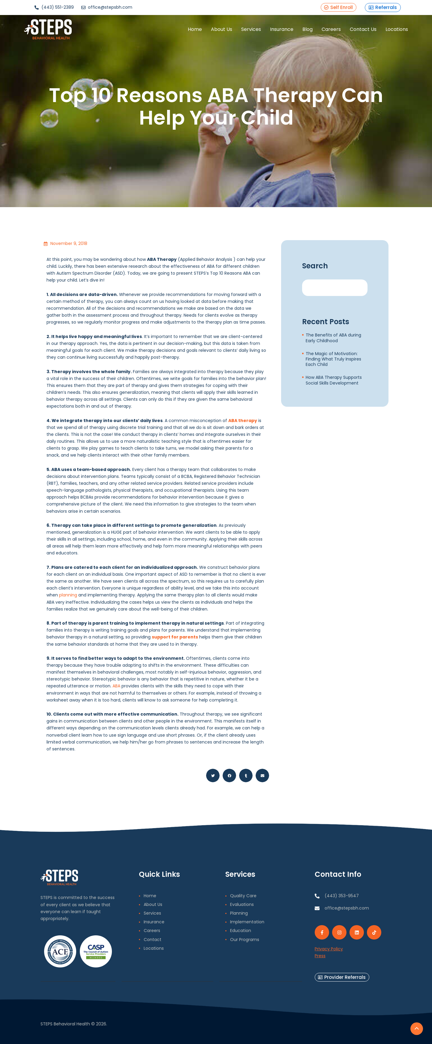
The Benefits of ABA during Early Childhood (333, 337)
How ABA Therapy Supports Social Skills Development (334, 380)
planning (68, 595)
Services (240, 31)
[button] (213, 775)
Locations (386, 31)
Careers (320, 31)
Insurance (271, 31)
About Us (211, 31)
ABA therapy (242, 421)
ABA (116, 686)
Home (184, 31)
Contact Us (352, 31)
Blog (297, 31)
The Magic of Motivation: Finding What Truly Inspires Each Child (333, 359)
